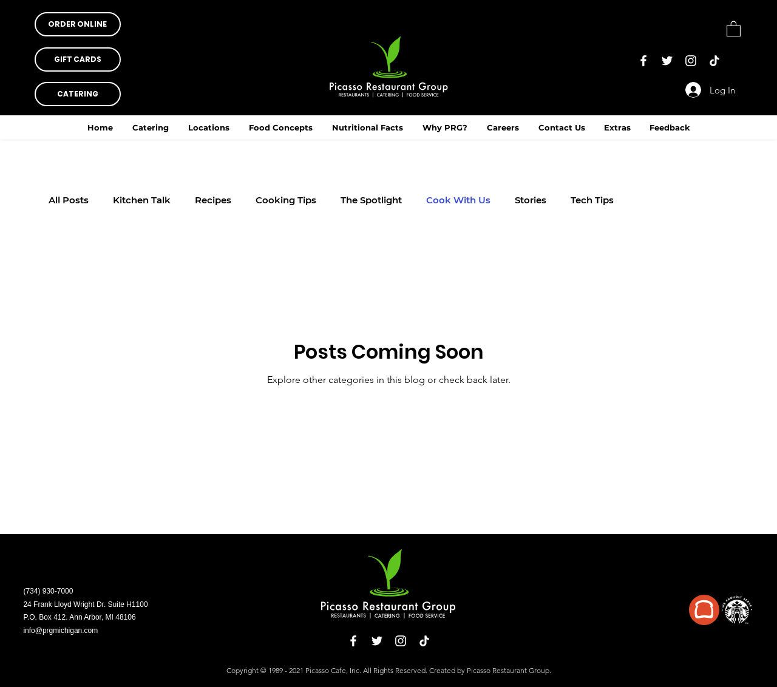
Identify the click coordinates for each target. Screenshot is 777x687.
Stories (530, 200)
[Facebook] (643, 60)
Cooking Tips (286, 200)
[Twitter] (667, 60)
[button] (367, 127)
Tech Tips (592, 200)
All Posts (69, 200)
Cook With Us (458, 200)
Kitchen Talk (142, 200)
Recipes (213, 200)
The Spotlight (371, 200)
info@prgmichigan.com (60, 630)
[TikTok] (714, 60)
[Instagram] (691, 60)
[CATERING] (78, 94)
